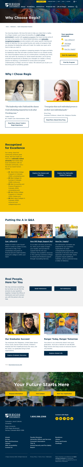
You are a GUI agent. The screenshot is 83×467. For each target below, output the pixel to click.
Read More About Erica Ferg (55, 120)
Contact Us (8, 447)
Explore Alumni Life (55, 353)
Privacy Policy (33, 456)
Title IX (32, 443)
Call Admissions (65, 288)
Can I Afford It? (70, 40)
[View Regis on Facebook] (64, 418)
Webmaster (49, 456)
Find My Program (69, 62)
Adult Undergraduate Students (25, 26)
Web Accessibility (11, 445)
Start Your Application (64, 393)
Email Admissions (40, 288)
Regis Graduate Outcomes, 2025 (15, 364)
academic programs (29, 37)
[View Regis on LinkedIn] (60, 418)
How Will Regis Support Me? (41, 241)
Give (63, 1)
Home (7, 26)
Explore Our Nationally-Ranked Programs (65, 174)
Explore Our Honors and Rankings (41, 174)
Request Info (51, 1)
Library (57, 439)
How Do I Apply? (69, 49)
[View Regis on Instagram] (56, 418)
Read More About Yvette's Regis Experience (17, 124)
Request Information (16, 393)
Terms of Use (41, 456)
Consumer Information (37, 441)
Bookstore (58, 437)
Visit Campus (40, 393)
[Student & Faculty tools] (75, 1)
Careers (7, 443)
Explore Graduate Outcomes (16, 355)
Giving (7, 439)
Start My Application (69, 55)
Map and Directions (11, 441)
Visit (59, 1)
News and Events (61, 441)
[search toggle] (76, 6)
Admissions (13, 26)
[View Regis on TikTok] (71, 418)
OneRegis (58, 443)
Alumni (68, 1)
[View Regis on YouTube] (68, 418)
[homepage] (12, 5)
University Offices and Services (40, 439)
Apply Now (41, 1)
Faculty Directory (36, 437)
